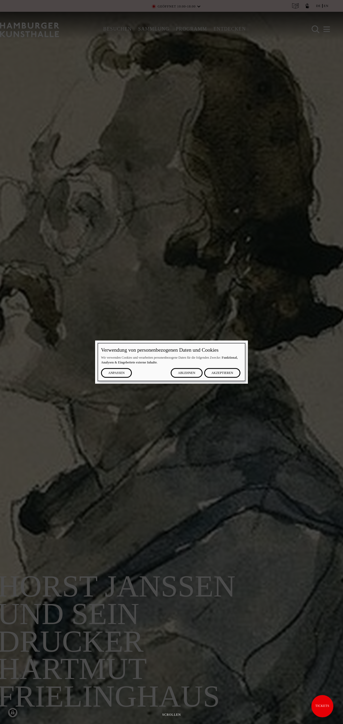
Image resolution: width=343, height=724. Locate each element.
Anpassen (116, 373)
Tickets (322, 706)
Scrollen (171, 715)
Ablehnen (186, 373)
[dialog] (171, 362)
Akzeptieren (222, 373)
